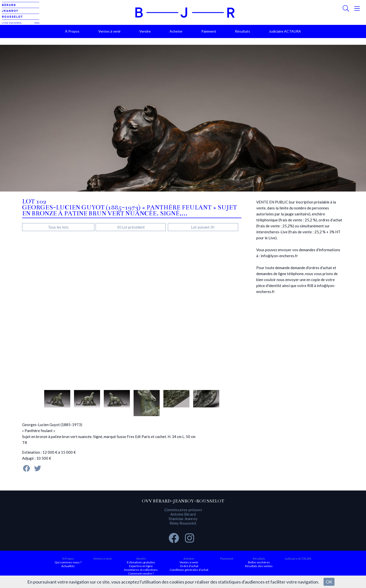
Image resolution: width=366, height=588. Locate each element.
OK (329, 582)
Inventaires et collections (141, 570)
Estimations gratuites (141, 562)
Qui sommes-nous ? (68, 562)
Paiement (208, 31)
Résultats (242, 31)
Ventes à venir (109, 31)
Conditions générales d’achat (189, 570)
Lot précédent (130, 227)
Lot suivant (203, 227)
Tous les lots (58, 227)
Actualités (68, 566)
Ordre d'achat (189, 566)
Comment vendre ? (141, 573)
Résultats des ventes (259, 566)
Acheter (176, 31)
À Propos (72, 31)
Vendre (145, 31)
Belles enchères (259, 562)
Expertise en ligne (141, 566)
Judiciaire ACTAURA (285, 31)
